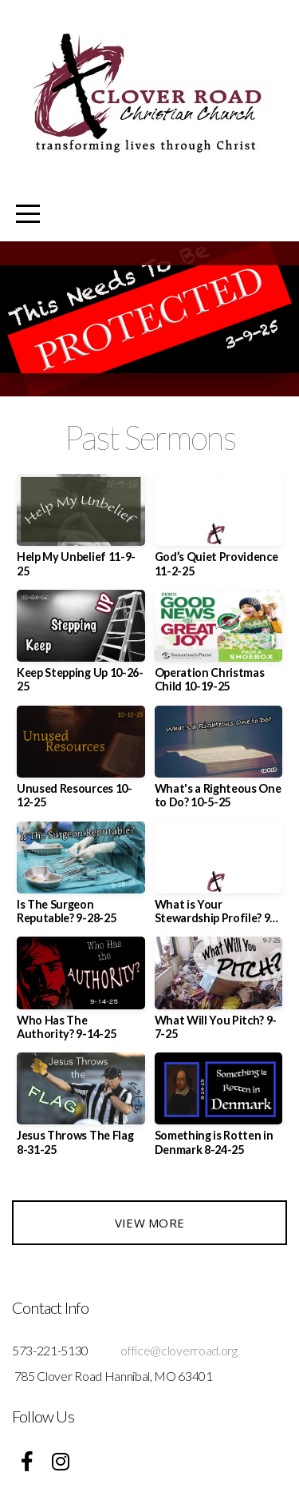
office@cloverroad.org (178, 1350)
